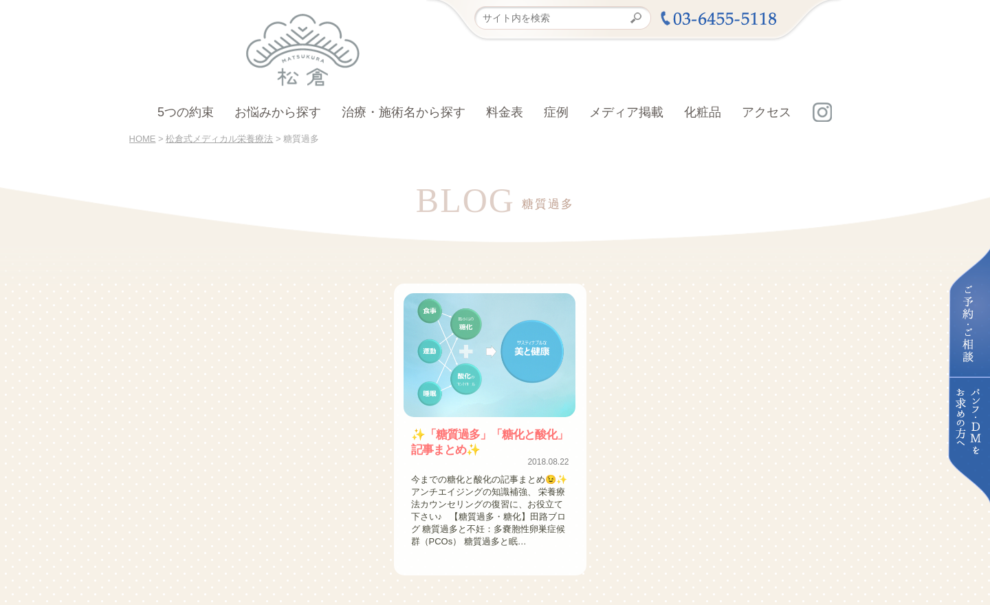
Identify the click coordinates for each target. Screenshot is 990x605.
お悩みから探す (277, 112)
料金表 (504, 112)
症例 (556, 112)
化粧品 (702, 112)
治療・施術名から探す (403, 112)
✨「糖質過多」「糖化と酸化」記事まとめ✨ (490, 441)
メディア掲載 (626, 112)
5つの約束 (185, 112)
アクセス (766, 112)
